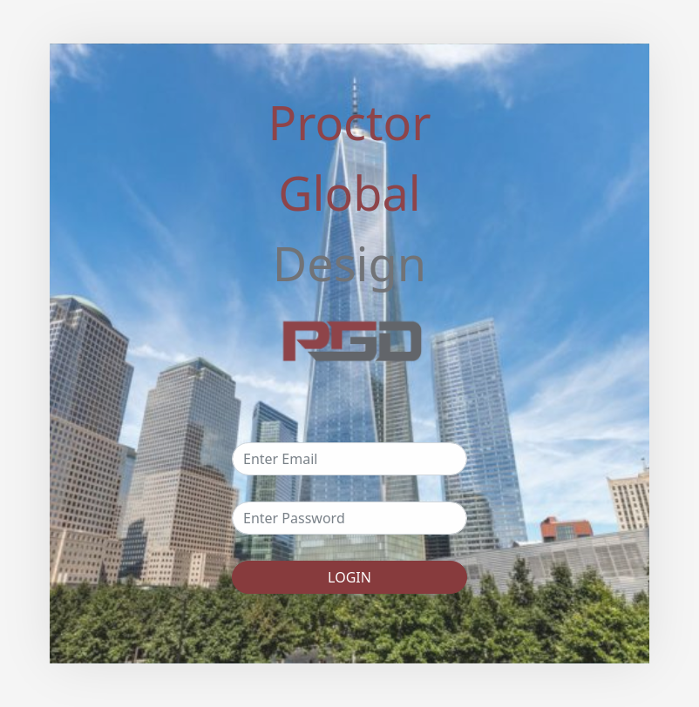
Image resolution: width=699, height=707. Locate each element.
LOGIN (349, 577)
